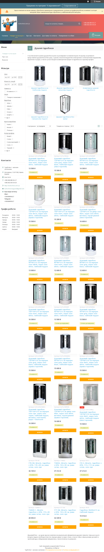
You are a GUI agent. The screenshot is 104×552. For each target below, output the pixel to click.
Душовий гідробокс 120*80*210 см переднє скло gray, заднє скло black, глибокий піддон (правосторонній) (38, 363)
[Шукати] (79, 24)
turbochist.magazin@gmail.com (14, 189)
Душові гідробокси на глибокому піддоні (39, 89)
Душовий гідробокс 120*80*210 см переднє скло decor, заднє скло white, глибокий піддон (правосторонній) (38, 214)
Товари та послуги (16, 36)
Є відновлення (70, 5)
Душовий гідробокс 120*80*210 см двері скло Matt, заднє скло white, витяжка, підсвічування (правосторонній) (65, 414)
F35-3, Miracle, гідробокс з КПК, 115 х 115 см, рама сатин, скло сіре (91, 465)
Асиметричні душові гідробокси (91, 89)
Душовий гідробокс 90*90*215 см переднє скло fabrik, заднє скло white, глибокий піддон (38, 264)
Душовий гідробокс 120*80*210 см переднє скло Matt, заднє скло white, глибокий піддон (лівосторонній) (89, 416)
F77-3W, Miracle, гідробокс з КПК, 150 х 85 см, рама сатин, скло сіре (65, 512)
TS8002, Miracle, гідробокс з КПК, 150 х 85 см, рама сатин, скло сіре (65, 465)
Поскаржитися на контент (54, 550)
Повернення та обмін (66, 36)
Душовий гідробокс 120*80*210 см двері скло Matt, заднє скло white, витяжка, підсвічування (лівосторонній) (90, 214)
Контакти (37, 36)
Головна (5, 36)
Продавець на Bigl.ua (52, 548)
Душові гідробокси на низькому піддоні (65, 89)
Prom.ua (62, 546)
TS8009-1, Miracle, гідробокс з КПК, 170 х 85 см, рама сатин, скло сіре (39, 512)
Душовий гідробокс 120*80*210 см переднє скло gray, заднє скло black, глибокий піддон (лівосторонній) (64, 163)
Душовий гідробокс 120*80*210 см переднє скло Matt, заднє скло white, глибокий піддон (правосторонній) (89, 363)
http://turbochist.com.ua (12, 186)
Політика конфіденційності (71, 550)
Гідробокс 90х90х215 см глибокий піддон (90, 511)
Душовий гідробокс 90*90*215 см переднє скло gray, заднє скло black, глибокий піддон (89, 313)
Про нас (29, 36)
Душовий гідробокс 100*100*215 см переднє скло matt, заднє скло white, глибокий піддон (64, 213)
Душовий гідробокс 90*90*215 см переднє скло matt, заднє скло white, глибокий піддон (38, 162)
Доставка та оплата (49, 36)
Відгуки (5, 60)
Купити (39, 177)
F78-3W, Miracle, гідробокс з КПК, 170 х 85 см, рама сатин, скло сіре (40, 465)
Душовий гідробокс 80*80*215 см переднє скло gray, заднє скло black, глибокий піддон (89, 264)
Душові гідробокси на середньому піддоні (39, 118)
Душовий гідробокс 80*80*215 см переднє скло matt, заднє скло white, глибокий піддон (63, 264)
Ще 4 (8, 118)
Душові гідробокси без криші (65, 118)
